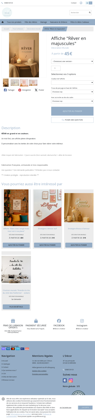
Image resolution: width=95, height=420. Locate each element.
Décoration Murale (60, 47)
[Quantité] (55, 68)
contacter (56, 170)
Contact (73, 3)
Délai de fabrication (9, 377)
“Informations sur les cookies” (20, 414)
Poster (39, 90)
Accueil (6, 29)
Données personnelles (40, 374)
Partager (9, 90)
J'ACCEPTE (85, 407)
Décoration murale (33, 29)
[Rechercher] (89, 12)
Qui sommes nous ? (9, 370)
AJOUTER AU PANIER (72, 111)
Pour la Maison (18, 29)
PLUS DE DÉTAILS (16, 307)
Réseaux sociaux (7, 380)
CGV (3, 374)
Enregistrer (24, 90)
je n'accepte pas (65, 407)
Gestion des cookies (39, 371)
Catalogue (5, 364)
